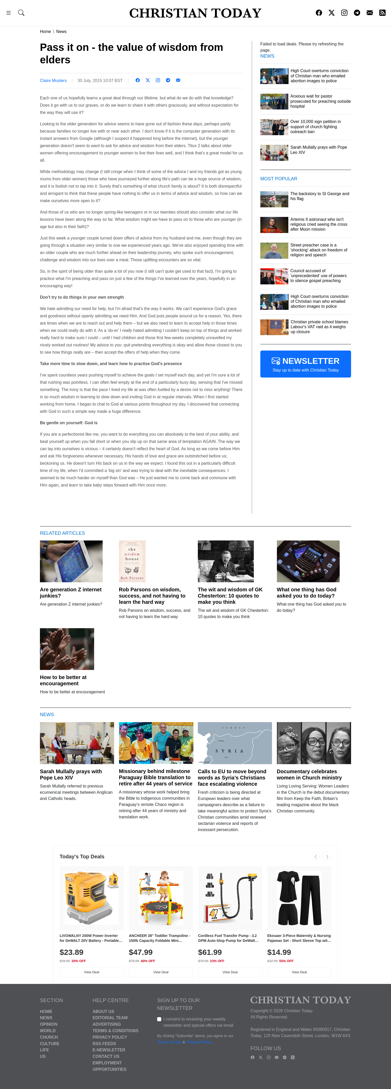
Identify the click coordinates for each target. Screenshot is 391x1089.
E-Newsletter (109, 1050)
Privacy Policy (110, 1037)
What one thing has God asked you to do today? (307, 593)
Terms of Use (169, 1042)
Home (45, 31)
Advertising (107, 1024)
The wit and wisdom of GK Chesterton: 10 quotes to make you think (230, 596)
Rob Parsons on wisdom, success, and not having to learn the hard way (152, 596)
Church (49, 1037)
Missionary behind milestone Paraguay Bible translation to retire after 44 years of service (156, 777)
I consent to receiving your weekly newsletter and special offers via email (198, 1022)
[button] (8, 13)
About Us (103, 1011)
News (61, 31)
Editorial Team (110, 1018)
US (43, 1056)
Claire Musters (53, 80)
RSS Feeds (104, 1043)
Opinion (49, 1024)
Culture (49, 1043)
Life (44, 1050)
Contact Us (106, 1056)
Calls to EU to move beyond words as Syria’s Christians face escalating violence (232, 778)
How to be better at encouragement (63, 680)
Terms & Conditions (115, 1031)
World (47, 1031)
